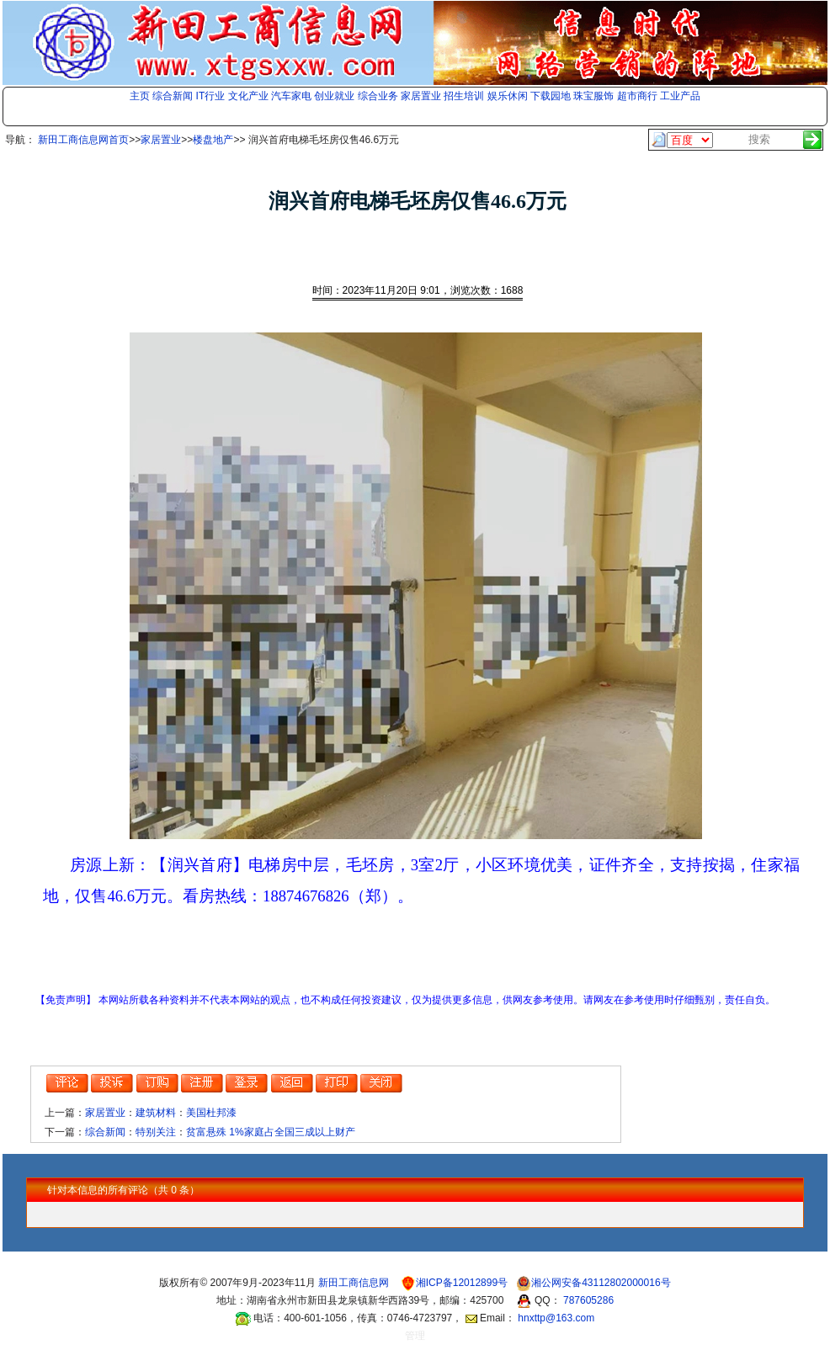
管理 (415, 1336)
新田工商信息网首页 (83, 140)
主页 (140, 96)
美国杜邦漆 (211, 1113)
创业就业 (334, 96)
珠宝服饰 (593, 96)
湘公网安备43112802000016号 (600, 1283)
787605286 (588, 1300)
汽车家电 (291, 96)
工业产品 (680, 96)
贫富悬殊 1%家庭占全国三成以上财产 (270, 1132)
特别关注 (156, 1132)
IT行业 (211, 96)
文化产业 (248, 96)
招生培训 (464, 96)
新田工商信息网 (354, 1283)
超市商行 (637, 96)
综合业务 (378, 96)
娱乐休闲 (507, 96)
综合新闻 (172, 96)
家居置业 (421, 96)
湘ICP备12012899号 (463, 1283)
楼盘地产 (213, 140)
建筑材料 (156, 1113)
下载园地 (550, 96)
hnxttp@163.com (556, 1318)
